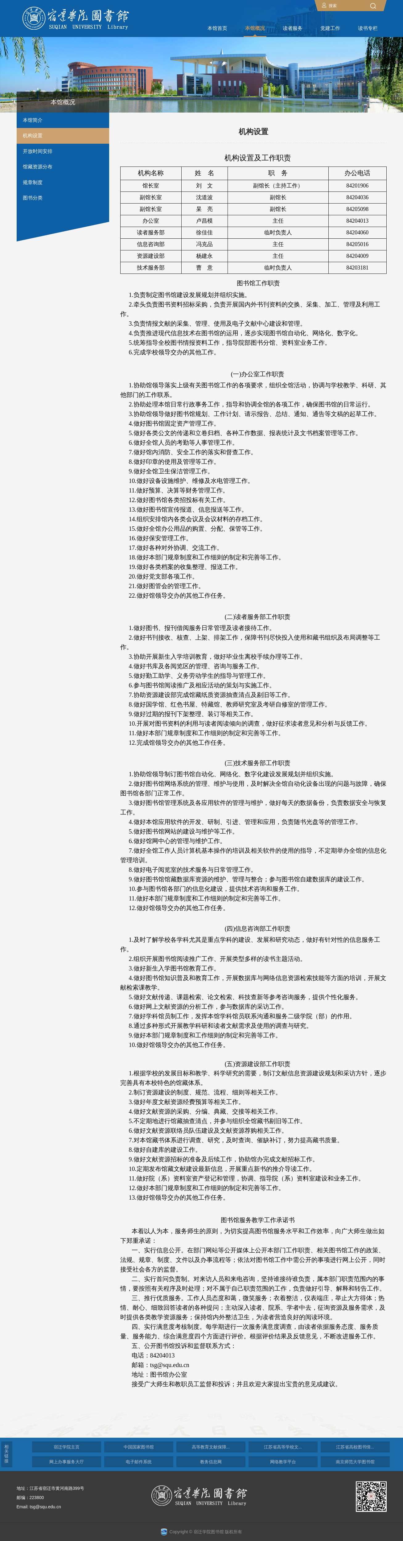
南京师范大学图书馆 (355, 1461)
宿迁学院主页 (67, 1446)
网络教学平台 (283, 1461)
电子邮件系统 (139, 1461)
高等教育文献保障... (211, 1446)
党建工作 (330, 28)
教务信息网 (211, 1461)
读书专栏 (368, 28)
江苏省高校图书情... (355, 1446)
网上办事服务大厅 (66, 1461)
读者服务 (292, 28)
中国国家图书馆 (139, 1446)
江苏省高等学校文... (283, 1446)
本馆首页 (217, 28)
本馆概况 (255, 28)
